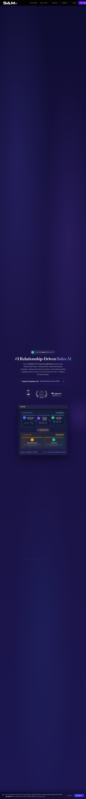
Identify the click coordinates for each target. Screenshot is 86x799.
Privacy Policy (41, 796)
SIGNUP (63, 3)
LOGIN (73, 3)
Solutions (44, 3)
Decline (70, 795)
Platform (33, 3)
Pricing (54, 3)
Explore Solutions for (43, 382)
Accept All (79, 795)
